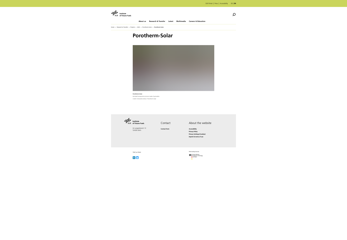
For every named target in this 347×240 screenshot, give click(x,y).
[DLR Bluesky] (137, 158)
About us (142, 21)
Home (112, 27)
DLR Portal (209, 3)
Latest (170, 21)
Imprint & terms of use (196, 137)
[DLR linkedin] (134, 158)
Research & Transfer (157, 21)
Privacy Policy (193, 131)
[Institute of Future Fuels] (121, 13)
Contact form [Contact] (165, 129)
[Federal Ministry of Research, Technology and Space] (197, 161)
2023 (138, 27)
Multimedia (181, 21)
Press (216, 3)
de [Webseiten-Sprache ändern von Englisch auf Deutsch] (232, 3)
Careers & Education (197, 21)
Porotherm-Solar (147, 27)
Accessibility (224, 3)
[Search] (234, 14)
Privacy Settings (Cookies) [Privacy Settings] (197, 134)
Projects (132, 27)
